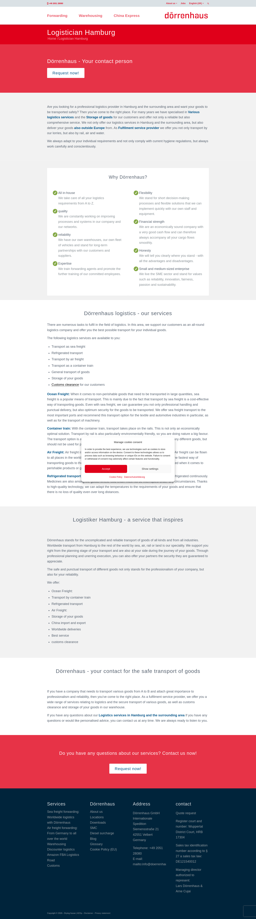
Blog (93, 839)
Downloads (98, 822)
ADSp (79, 913)
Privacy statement (102, 913)
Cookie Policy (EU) (103, 849)
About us (170, 3)
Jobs (183, 3)
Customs (53, 865)
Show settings (150, 468)
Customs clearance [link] (65, 384)
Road (51, 860)
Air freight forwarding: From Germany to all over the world (62, 833)
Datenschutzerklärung (134, 477)
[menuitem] (171, 3)
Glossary (96, 844)
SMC (93, 828)
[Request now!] (65, 73)
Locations (97, 817)
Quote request (186, 813)
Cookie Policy (115, 477)
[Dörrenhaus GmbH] (186, 16)
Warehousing (56, 844)
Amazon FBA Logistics (63, 855)
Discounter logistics (61, 849)
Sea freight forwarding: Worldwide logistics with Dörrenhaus (63, 817)
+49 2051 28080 (56, 3)
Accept (106, 468)
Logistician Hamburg (81, 32)
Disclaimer (88, 913)
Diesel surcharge (102, 833)
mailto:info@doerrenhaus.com (154, 864)
